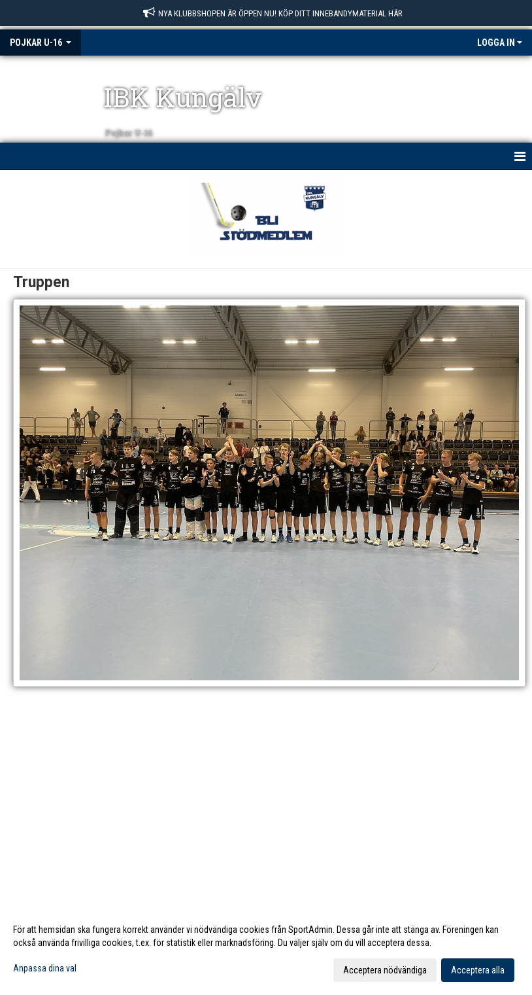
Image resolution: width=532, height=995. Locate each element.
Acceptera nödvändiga (385, 970)
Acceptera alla (478, 970)
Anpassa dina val (44, 968)
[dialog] (266, 949)
